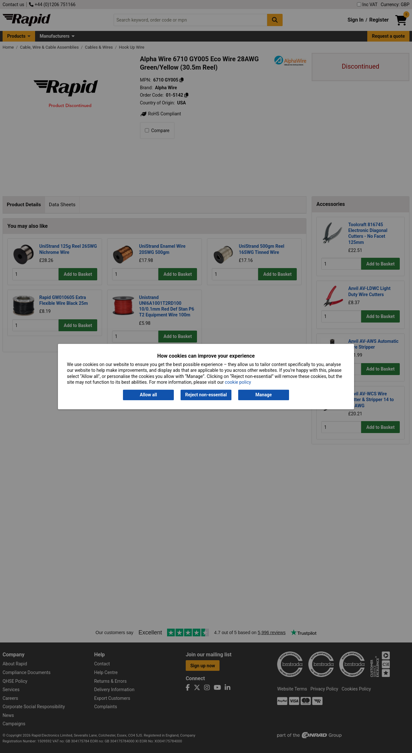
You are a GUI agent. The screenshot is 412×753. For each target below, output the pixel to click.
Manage (264, 395)
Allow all (148, 395)
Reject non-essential (206, 395)
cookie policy (238, 382)
